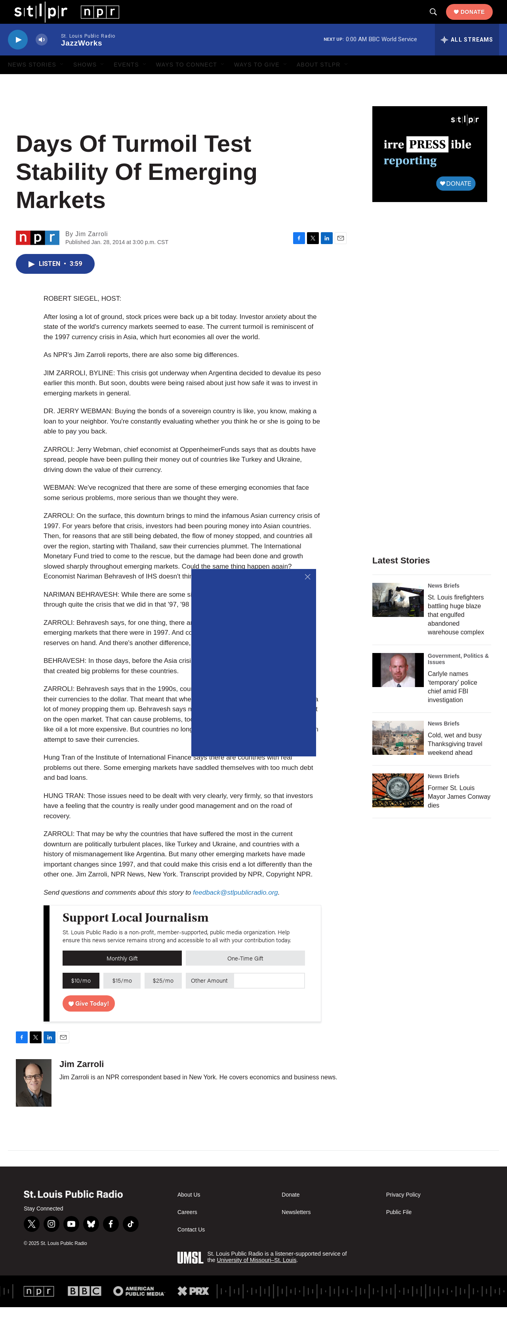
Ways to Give (257, 82)
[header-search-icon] (439, 21)
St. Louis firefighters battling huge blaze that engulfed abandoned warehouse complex (456, 632)
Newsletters (296, 1230)
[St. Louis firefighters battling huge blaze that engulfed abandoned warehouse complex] (398, 618)
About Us (188, 1213)
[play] (17, 57)
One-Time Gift (245, 976)
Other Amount (209, 998)
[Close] (308, 577)
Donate (479, 20)
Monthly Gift (122, 976)
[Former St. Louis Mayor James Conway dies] (398, 808)
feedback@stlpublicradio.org (235, 910)
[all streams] (467, 57)
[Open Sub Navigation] (62, 82)
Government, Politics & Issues (458, 676)
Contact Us (191, 1248)
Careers (187, 1230)
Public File (399, 1230)
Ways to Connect (186, 82)
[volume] (41, 58)
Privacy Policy (403, 1213)
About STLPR (319, 82)
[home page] (60, 20)
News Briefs (443, 603)
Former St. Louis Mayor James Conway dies (459, 814)
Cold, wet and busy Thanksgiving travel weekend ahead (455, 762)
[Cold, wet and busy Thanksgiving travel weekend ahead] (398, 756)
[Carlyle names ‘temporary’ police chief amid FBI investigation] (398, 688)
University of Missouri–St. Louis (257, 1278)
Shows (85, 82)
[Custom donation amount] (269, 998)
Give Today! (89, 1020)
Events (126, 82)
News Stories (32, 82)
